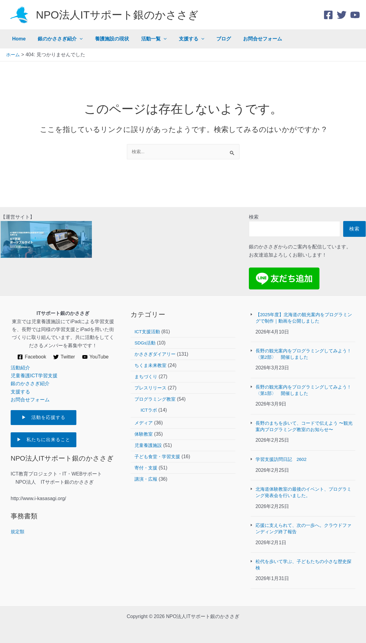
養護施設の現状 (106, 38)
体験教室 (144, 425)
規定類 (18, 525)
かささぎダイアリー (156, 345)
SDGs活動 (145, 334)
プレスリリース (151, 379)
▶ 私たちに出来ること (45, 432)
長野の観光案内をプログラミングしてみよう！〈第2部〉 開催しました (302, 347)
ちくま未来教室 (151, 357)
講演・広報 (146, 470)
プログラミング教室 (156, 390)
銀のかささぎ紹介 (56, 39)
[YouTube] (96, 348)
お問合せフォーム (246, 38)
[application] (76, 39)
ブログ (210, 38)
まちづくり (146, 368)
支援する (180, 39)
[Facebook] (328, 15)
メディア (144, 414)
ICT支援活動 (148, 323)
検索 (254, 208)
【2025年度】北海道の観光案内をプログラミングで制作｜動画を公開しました (305, 310)
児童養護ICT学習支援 (34, 367)
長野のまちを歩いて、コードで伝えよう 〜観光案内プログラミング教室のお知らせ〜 (305, 422)
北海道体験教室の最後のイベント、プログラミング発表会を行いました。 (304, 490)
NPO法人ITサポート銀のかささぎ (117, 15)
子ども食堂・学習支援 (158, 448)
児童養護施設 (149, 437)
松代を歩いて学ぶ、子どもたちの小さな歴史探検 (304, 564)
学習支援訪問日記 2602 (283, 455)
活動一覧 (145, 39)
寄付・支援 (146, 459)
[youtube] (355, 15)
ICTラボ (149, 401)
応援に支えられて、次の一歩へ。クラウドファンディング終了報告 (304, 527)
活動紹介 (20, 359)
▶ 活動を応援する (50, 409)
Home (17, 38)
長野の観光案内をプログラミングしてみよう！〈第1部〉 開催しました (302, 384)
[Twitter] (342, 15)
